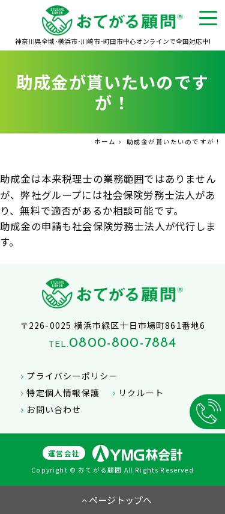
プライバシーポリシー (67, 376)
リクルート (136, 393)
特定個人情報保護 (58, 393)
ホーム (105, 141)
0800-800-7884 (122, 343)
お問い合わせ (49, 409)
